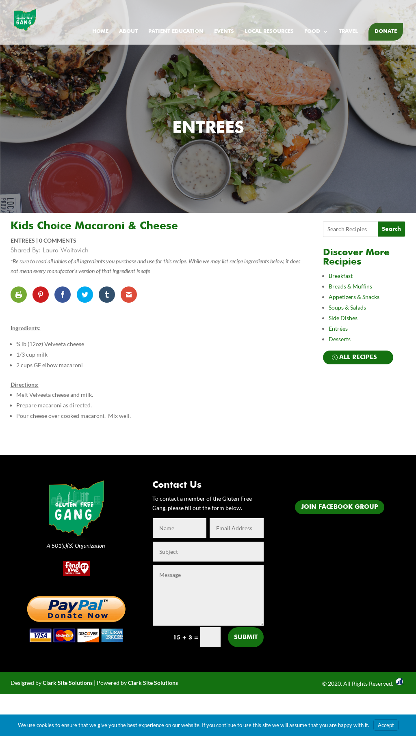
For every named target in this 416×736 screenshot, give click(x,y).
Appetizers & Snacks (354, 296)
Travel (348, 31)
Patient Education (176, 31)
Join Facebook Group (339, 507)
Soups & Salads (347, 307)
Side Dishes (343, 317)
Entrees (208, 128)
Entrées (338, 328)
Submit (246, 637)
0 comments (57, 240)
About (128, 31)
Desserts (340, 339)
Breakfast (341, 275)
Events (224, 31)
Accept (386, 725)
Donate (386, 31)
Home (100, 31)
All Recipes (358, 357)
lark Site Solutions (155, 682)
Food (312, 31)
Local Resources (269, 31)
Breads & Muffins (350, 286)
